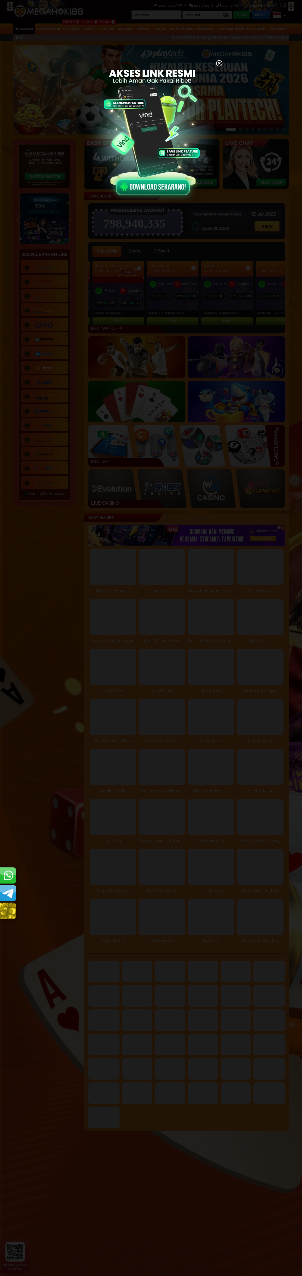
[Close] (219, 64)
